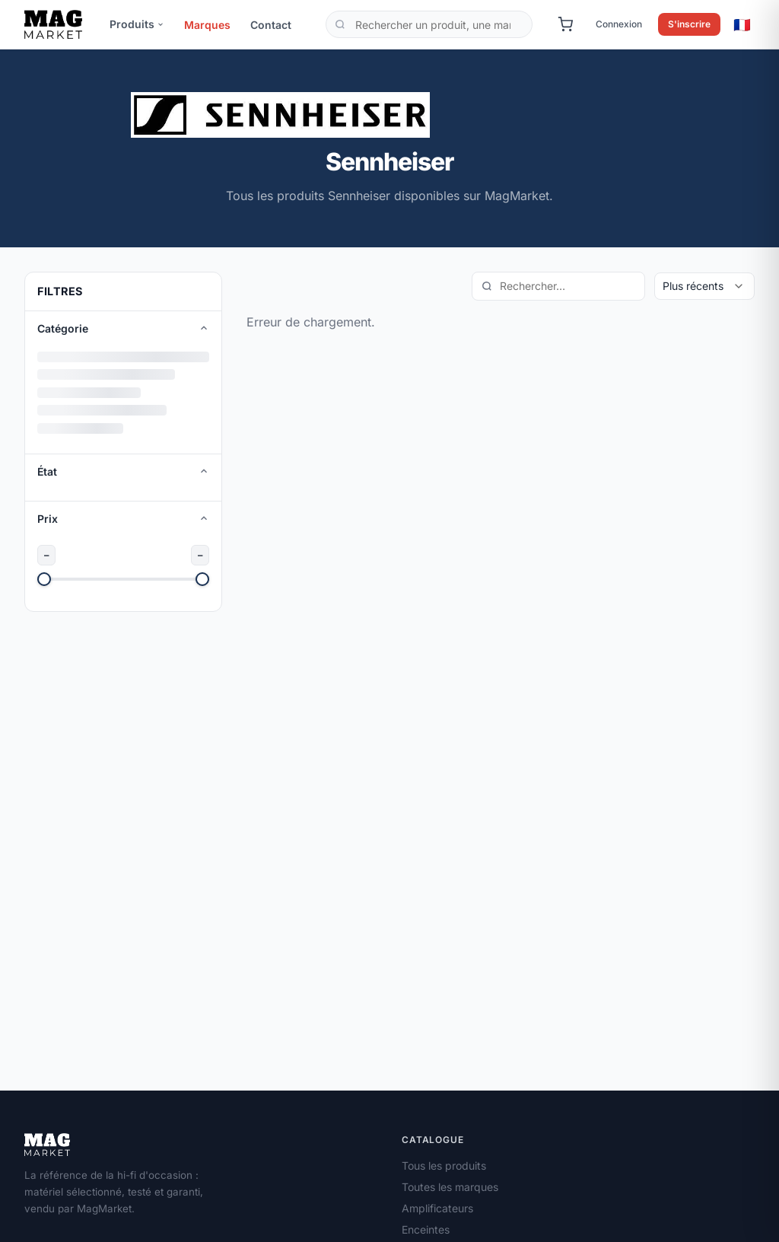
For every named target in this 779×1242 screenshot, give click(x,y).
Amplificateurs (437, 1208)
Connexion (619, 24)
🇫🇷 (742, 24)
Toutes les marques (450, 1186)
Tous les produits (444, 1165)
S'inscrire (689, 24)
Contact (270, 24)
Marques (207, 24)
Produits (137, 24)
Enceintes (426, 1229)
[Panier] (565, 24)
